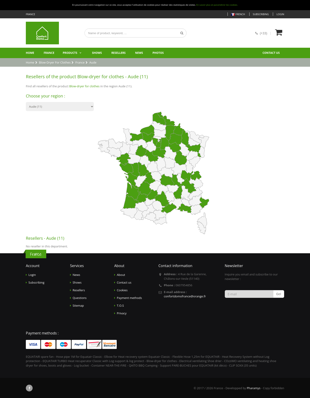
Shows (97, 53)
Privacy (121, 313)
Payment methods (129, 298)
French (238, 14)
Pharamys (253, 388)
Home (30, 53)
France (49, 53)
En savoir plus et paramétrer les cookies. (217, 4)
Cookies (122, 290)
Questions (79, 298)
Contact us (271, 53)
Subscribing (261, 14)
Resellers (118, 53)
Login (280, 14)
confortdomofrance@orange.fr (185, 296)
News (139, 53)
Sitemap (78, 305)
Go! (278, 294)
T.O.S (120, 305)
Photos (158, 53)
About (121, 275)
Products (70, 53)
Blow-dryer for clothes (84, 86)
